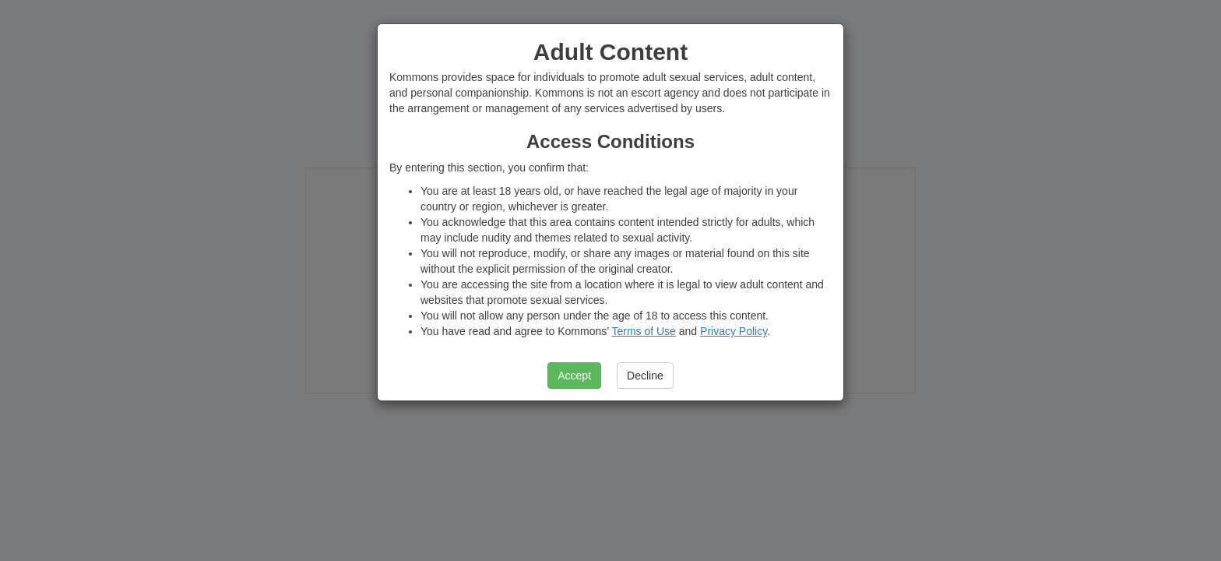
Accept (574, 375)
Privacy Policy (733, 331)
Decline (645, 375)
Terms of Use (643, 331)
